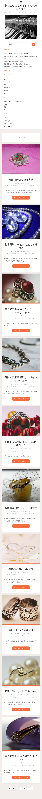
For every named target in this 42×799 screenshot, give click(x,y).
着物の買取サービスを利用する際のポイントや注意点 (18, 67)
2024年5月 (7, 84)
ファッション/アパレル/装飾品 (12, 101)
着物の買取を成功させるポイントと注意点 (15, 61)
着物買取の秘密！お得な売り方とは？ (21, 7)
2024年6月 (7, 82)
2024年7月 (7, 79)
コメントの (8, 123)
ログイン (6, 118)
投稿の (7, 120)
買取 (5, 109)
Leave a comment (29, 185)
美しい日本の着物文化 (21, 630)
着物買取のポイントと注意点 (20, 507)
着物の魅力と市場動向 (20, 569)
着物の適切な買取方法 (20, 179)
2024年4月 (7, 87)
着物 (5, 107)
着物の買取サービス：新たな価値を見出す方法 (17, 64)
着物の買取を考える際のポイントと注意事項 (16, 53)
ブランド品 (7, 104)
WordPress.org (8, 126)
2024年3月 (7, 90)
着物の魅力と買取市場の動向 (21, 691)
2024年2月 (7, 93)
